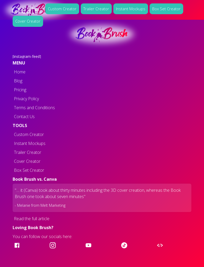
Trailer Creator (96, 8)
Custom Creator (62, 8)
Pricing (20, 90)
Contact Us (24, 116)
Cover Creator (27, 21)
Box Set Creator (166, 8)
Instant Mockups (130, 8)
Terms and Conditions (34, 107)
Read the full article (31, 218)
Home (20, 72)
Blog (18, 81)
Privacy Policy (26, 99)
